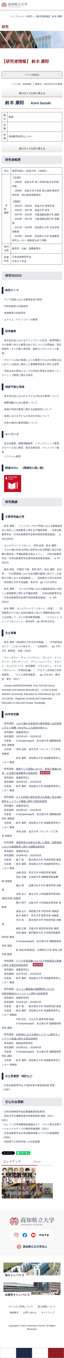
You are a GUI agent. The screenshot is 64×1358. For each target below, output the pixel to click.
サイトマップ (48, 1312)
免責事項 (14, 1312)
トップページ (17, 16)
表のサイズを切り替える (32, 93)
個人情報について (46, 1306)
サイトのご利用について (21, 1306)
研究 (29, 16)
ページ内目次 (32, 74)
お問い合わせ (30, 1312)
